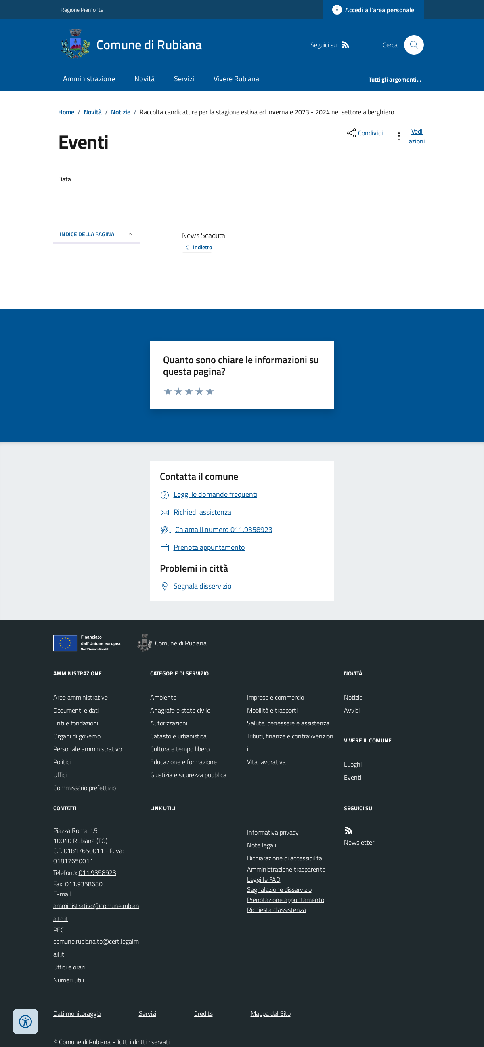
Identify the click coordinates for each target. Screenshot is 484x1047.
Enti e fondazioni (75, 723)
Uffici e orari (69, 967)
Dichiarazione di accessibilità (284, 858)
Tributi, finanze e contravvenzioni (290, 742)
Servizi (184, 78)
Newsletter (359, 842)
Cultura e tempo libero (180, 749)
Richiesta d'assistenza (276, 910)
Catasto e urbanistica (178, 736)
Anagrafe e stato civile (180, 710)
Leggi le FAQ (264, 879)
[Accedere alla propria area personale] (373, 9)
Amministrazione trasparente (286, 869)
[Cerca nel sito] (410, 45)
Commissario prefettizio (84, 788)
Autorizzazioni (168, 723)
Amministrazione (89, 78)
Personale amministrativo (87, 749)
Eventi (352, 777)
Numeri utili (68, 980)
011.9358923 (97, 872)
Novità (144, 78)
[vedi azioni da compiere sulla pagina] (411, 136)
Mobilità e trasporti (272, 710)
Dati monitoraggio (77, 1013)
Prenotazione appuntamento (285, 899)
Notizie (120, 112)
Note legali (261, 845)
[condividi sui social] (364, 132)
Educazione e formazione (183, 762)
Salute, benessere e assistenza (288, 723)
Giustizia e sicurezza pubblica (188, 775)
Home (66, 112)
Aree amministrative (80, 697)
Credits (203, 1013)
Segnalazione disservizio (279, 889)
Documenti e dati (76, 710)
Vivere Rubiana (236, 78)
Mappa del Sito (271, 1013)
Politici (62, 762)
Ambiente (163, 697)
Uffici (60, 775)
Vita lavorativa (266, 762)
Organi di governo (77, 736)
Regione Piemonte (82, 9)
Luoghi (353, 764)
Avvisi (352, 710)
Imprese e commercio (275, 697)
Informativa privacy (273, 832)
